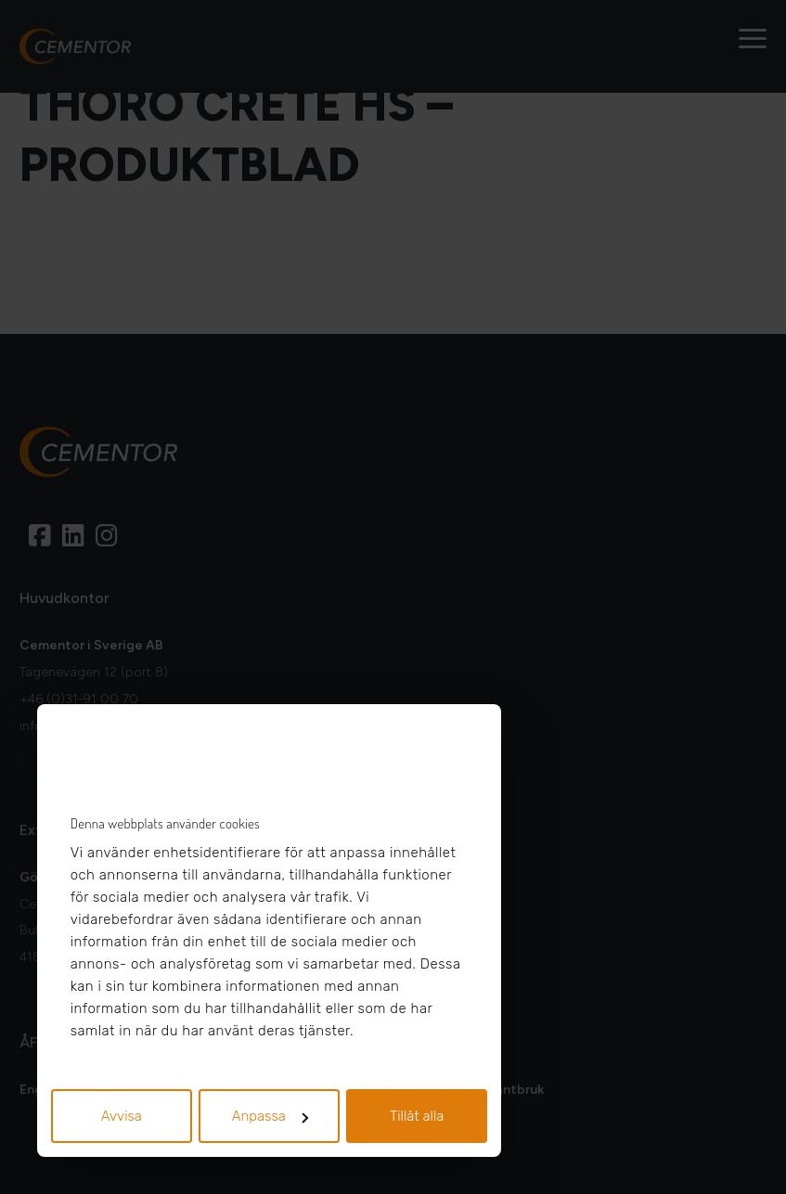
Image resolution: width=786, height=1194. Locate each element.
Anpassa (270, 1116)
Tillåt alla (417, 1116)
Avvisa (121, 1116)
